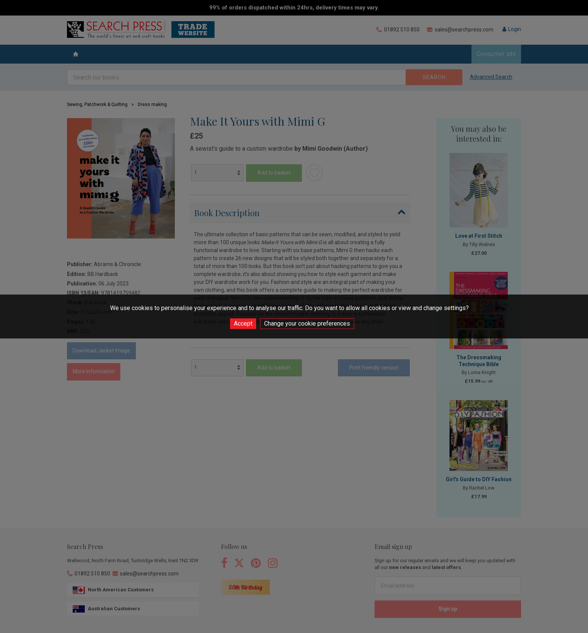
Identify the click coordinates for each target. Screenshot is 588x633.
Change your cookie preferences (307, 323)
